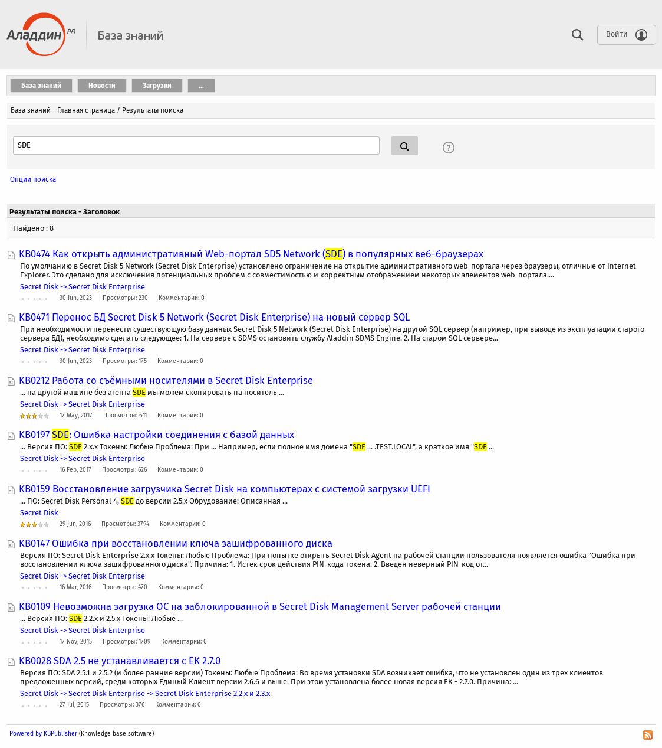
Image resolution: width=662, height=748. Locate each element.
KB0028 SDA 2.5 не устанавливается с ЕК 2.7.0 (119, 661)
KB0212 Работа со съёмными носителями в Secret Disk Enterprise (166, 380)
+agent (36, 196)
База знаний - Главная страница (63, 110)
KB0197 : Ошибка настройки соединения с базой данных (156, 434)
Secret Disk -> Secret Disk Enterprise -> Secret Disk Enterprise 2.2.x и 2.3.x (145, 693)
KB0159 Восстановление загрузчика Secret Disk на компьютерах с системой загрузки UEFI (224, 489)
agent (35, 180)
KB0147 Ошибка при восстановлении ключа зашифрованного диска (175, 543)
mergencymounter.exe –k (86, 228)
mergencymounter (57, 212)
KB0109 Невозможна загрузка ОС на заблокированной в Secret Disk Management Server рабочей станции (260, 606)
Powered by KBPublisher (43, 733)
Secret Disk (39, 512)
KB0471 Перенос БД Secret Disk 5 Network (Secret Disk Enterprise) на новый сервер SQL (214, 317)
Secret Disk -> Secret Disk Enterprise (82, 286)
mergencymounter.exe (64, 244)
